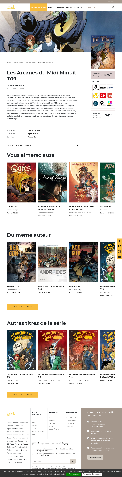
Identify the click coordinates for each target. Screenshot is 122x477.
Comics (69, 7)
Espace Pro (110, 1)
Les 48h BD (69, 426)
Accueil (9, 62)
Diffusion (52, 418)
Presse (51, 426)
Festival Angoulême (72, 418)
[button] (55, 300)
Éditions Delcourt (17, 441)
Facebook (119, 241)
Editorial (52, 420)
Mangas (51, 7)
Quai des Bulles (71, 420)
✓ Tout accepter (73, 474)
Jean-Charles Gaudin (36, 130)
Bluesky (119, 246)
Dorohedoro (90, 7)
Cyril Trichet (33, 134)
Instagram (119, 251)
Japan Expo (70, 423)
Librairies (52, 423)
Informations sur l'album (42, 146)
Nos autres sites (14, 1)
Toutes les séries (30, 62)
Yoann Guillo (33, 137)
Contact (34, 428)
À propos (35, 420)
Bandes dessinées (38, 7)
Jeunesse (60, 7)
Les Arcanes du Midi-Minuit (45, 62)
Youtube (119, 256)
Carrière (34, 425)
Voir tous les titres (22, 307)
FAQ (33, 423)
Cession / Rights (54, 429)
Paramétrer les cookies (92, 474)
